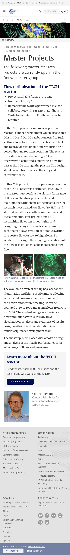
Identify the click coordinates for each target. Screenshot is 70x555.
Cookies (6, 536)
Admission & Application (14, 472)
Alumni (6, 511)
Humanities (43, 446)
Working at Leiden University (16, 502)
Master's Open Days (12, 468)
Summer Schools (11, 455)
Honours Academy (46, 475)
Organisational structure (48, 3)
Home (5, 20)
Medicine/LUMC (45, 455)
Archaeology (44, 437)
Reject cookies (36, 550)
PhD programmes (11, 446)
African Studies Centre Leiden (51, 471)
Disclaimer (7, 532)
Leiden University (8, 3)
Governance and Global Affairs (52, 441)
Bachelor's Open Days (13, 463)
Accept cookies (13, 550)
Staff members (31, 3)
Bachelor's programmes (14, 437)
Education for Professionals (15, 450)
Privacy (6, 540)
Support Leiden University (15, 506)
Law (40, 450)
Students (20, 3)
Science (41, 459)
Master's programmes (13, 441)
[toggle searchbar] (40, 11)
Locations (7, 527)
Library (61, 3)
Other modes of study (13, 459)
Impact (6, 515)
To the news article (20, 381)
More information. (36, 546)
